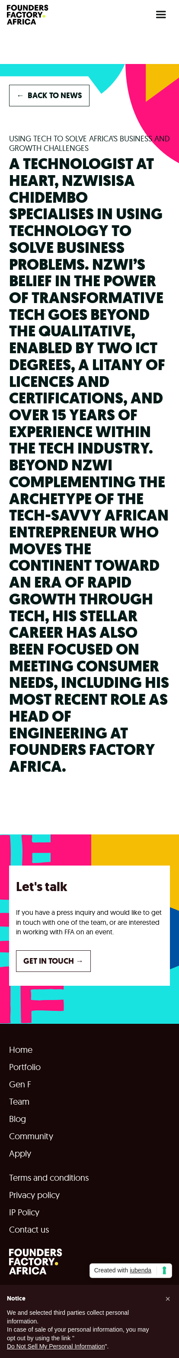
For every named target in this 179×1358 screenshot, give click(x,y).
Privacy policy (34, 1195)
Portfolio (25, 1067)
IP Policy (24, 1212)
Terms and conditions (49, 1178)
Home (20, 1050)
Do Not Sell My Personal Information (56, 1346)
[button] (161, 14)
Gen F (20, 1084)
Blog (17, 1119)
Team (19, 1101)
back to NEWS (49, 95)
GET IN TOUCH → (53, 961)
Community (31, 1136)
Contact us (29, 1229)
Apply (20, 1153)
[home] (27, 15)
